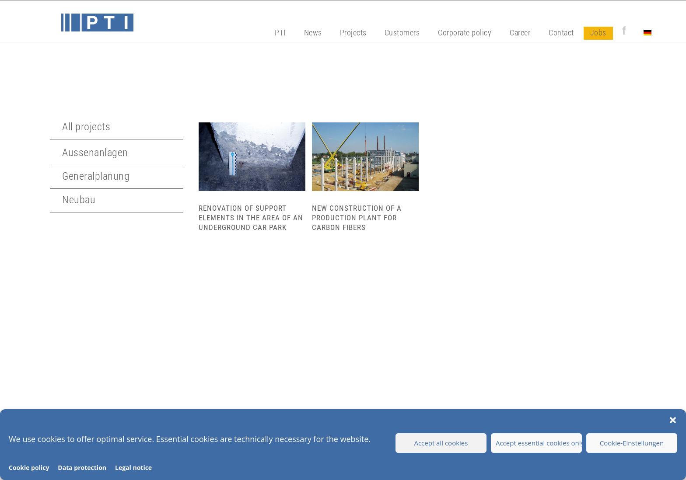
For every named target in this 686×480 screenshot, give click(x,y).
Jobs (598, 32)
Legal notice (133, 467)
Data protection (82, 467)
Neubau (78, 200)
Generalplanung (96, 176)
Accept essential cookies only (539, 442)
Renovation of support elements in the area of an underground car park (251, 218)
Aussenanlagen (95, 152)
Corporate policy (464, 32)
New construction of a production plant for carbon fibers (357, 218)
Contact (561, 32)
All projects (86, 127)
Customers (402, 32)
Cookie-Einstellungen (632, 442)
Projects (353, 32)
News (313, 32)
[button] (672, 420)
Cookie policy (29, 467)
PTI (280, 32)
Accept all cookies (441, 442)
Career (520, 32)
